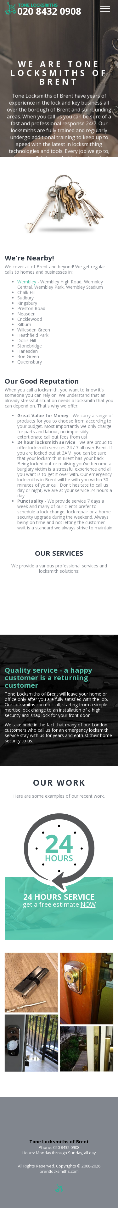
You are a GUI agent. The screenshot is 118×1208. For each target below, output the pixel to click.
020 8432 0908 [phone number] (49, 11)
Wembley (26, 282)
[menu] (105, 7)
